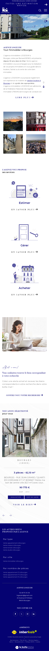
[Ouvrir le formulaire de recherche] (40, 10)
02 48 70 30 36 (24, 593)
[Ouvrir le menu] (45, 10)
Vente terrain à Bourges (11, 548)
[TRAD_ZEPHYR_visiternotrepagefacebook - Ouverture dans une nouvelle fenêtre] (15, 614)
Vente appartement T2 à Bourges (15, 572)
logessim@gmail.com (24, 595)
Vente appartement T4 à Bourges (15, 577)
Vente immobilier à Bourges (13, 561)
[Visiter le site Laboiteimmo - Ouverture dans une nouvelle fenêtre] (24, 646)
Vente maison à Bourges (12, 545)
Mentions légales (33, 640)
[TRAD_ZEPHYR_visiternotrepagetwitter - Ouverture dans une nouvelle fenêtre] (21, 614)
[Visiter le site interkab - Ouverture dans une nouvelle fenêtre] (28, 631)
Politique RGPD (29, 642)
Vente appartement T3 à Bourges (15, 575)
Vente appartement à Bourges (14, 543)
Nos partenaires (19, 642)
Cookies (38, 642)
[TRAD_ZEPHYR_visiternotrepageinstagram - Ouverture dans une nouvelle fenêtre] (27, 614)
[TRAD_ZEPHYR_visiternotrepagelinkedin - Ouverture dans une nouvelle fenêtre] (33, 614)
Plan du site (23, 640)
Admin (11, 642)
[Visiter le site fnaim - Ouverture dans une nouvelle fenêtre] (14, 632)
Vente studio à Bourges (11, 550)
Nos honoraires (14, 640)
